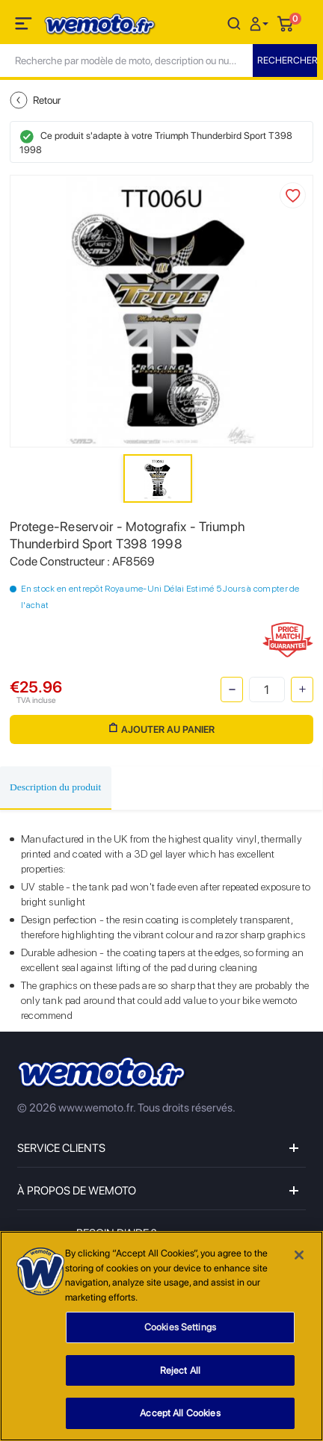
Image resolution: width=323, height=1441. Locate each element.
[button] (261, 23)
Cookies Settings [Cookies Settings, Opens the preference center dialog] (180, 1327)
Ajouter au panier (162, 728)
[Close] (299, 1255)
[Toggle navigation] (24, 26)
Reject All (180, 1371)
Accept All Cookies (180, 1414)
